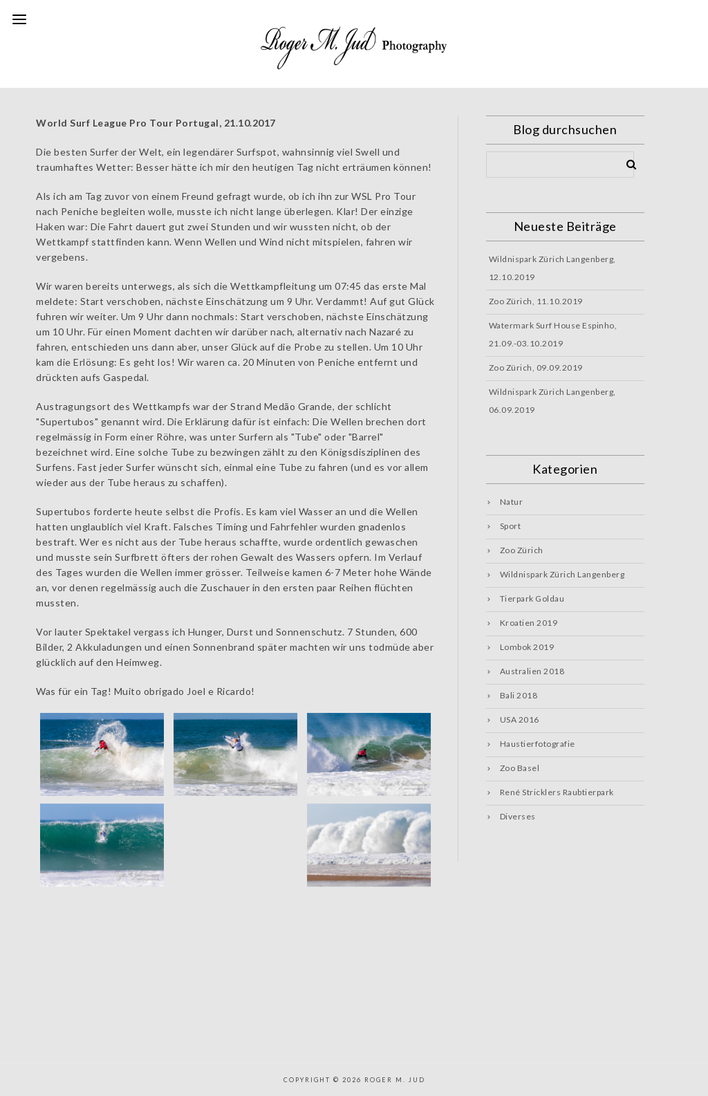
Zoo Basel (520, 768)
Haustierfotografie (537, 744)
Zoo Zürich (521, 550)
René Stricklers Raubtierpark (557, 792)
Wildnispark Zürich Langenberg (562, 574)
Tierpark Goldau (532, 598)
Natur (511, 501)
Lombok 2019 (527, 647)
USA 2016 (519, 719)
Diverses (518, 816)
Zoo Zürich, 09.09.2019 (536, 367)
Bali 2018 (519, 695)
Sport (510, 526)
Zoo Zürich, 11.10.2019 (536, 301)
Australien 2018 (532, 671)
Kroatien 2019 (529, 622)
